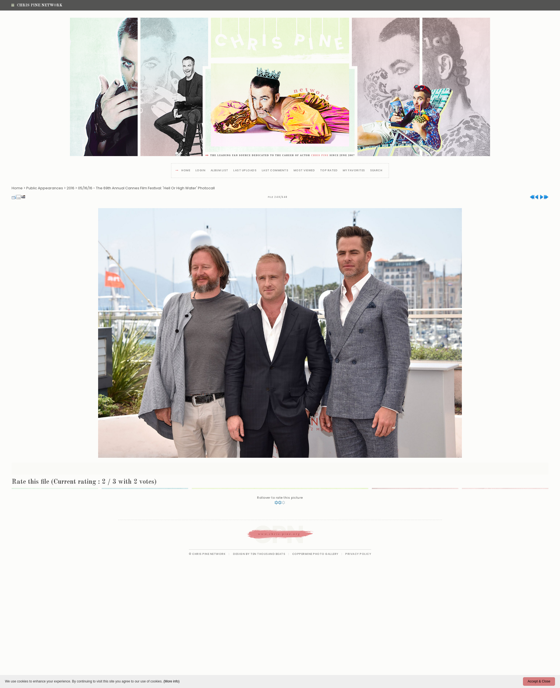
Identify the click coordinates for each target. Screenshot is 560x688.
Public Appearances (44, 188)
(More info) (171, 681)
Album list (219, 170)
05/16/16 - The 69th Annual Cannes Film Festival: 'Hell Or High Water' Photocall (146, 188)
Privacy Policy (358, 554)
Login (200, 170)
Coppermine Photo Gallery (315, 554)
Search (376, 170)
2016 (70, 188)
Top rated (329, 170)
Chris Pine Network (36, 5)
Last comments (275, 170)
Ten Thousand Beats (267, 554)
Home (185, 170)
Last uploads (245, 170)
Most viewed (304, 170)
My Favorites (354, 170)
